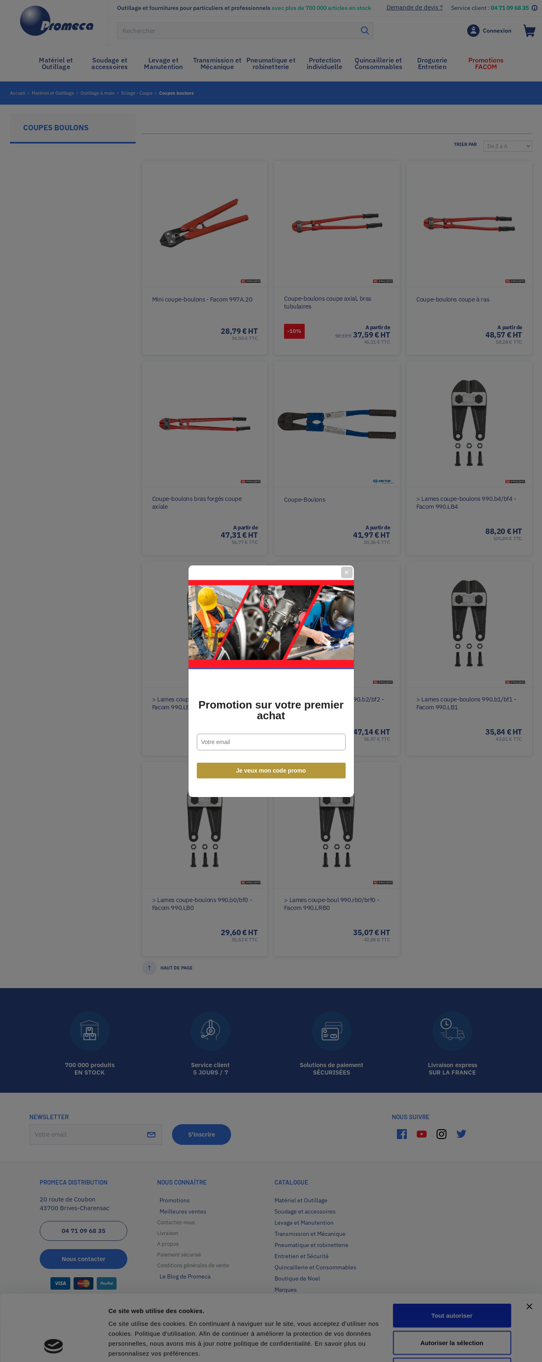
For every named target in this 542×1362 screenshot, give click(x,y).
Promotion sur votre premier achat (271, 710)
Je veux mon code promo (271, 770)
